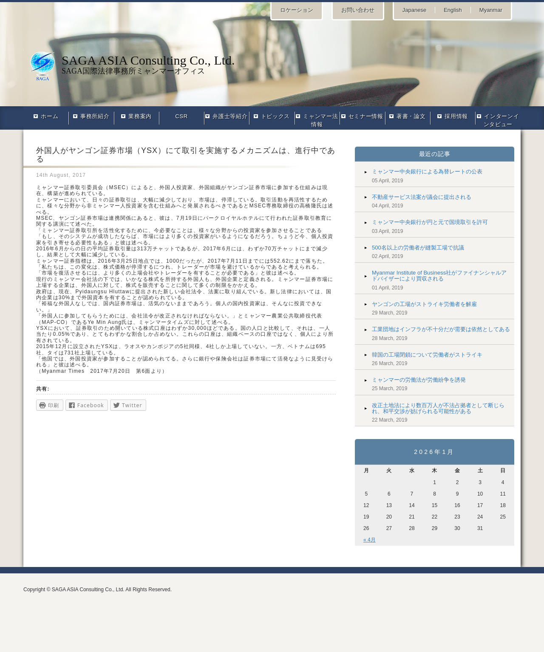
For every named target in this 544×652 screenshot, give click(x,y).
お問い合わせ (357, 10)
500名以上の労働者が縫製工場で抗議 (418, 247)
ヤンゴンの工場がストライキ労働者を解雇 (424, 304)
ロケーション (296, 10)
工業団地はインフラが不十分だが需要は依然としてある (441, 329)
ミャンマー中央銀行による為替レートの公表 (427, 171)
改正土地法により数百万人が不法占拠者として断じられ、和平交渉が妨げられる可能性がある (438, 408)
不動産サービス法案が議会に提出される (421, 197)
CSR (181, 116)
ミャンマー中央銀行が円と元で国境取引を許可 (430, 222)
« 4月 (369, 540)
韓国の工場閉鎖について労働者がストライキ (427, 355)
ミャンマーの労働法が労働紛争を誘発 (419, 380)
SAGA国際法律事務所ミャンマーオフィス (272, 64)
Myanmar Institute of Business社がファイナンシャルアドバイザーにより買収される (439, 275)
